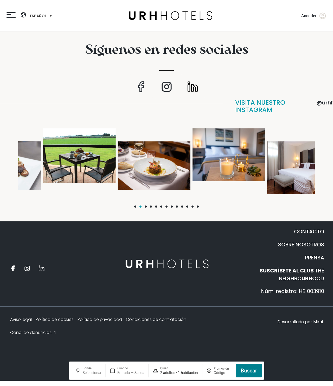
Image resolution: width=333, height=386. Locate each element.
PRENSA (314, 257)
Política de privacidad (100, 319)
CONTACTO (309, 231)
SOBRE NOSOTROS (301, 244)
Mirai (318, 322)
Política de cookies (55, 319)
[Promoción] (223, 373)
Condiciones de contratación (156, 319)
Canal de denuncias (33, 332)
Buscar (249, 371)
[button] (135, 207)
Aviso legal (21, 319)
